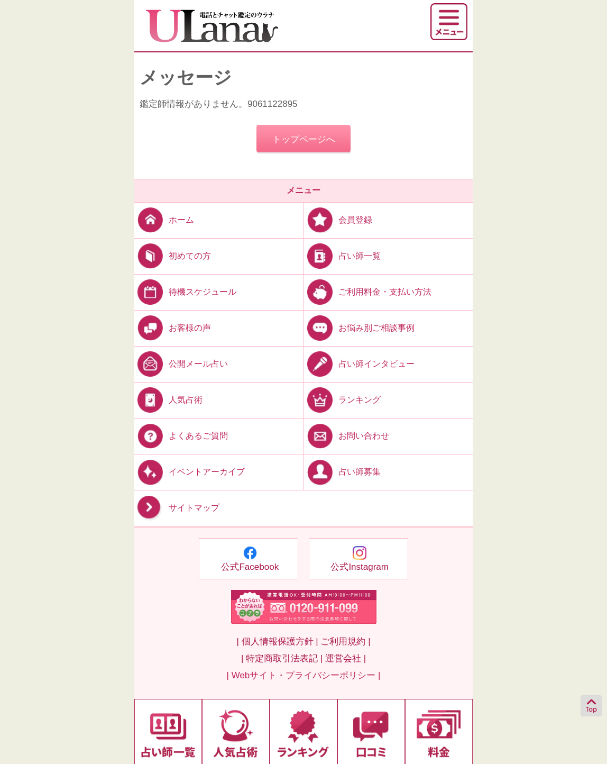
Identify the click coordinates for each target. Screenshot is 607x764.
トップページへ (303, 139)
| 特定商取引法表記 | (282, 658)
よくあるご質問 (181, 435)
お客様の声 (172, 327)
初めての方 (172, 255)
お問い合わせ (346, 435)
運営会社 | (345, 658)
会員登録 (338, 219)
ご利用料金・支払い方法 (367, 291)
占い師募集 (342, 471)
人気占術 (168, 399)
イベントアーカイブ (189, 471)
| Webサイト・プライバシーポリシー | (304, 675)
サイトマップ (176, 508)
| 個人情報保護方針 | (277, 641)
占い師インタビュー (359, 363)
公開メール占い (181, 363)
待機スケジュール (185, 291)
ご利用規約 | (345, 641)
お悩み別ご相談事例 (359, 327)
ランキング (342, 399)
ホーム (164, 219)
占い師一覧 (342, 255)
